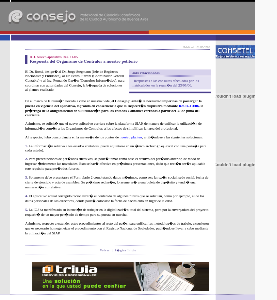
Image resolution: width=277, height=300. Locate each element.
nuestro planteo (131, 137)
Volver (105, 250)
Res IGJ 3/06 (189, 106)
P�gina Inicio (125, 250)
